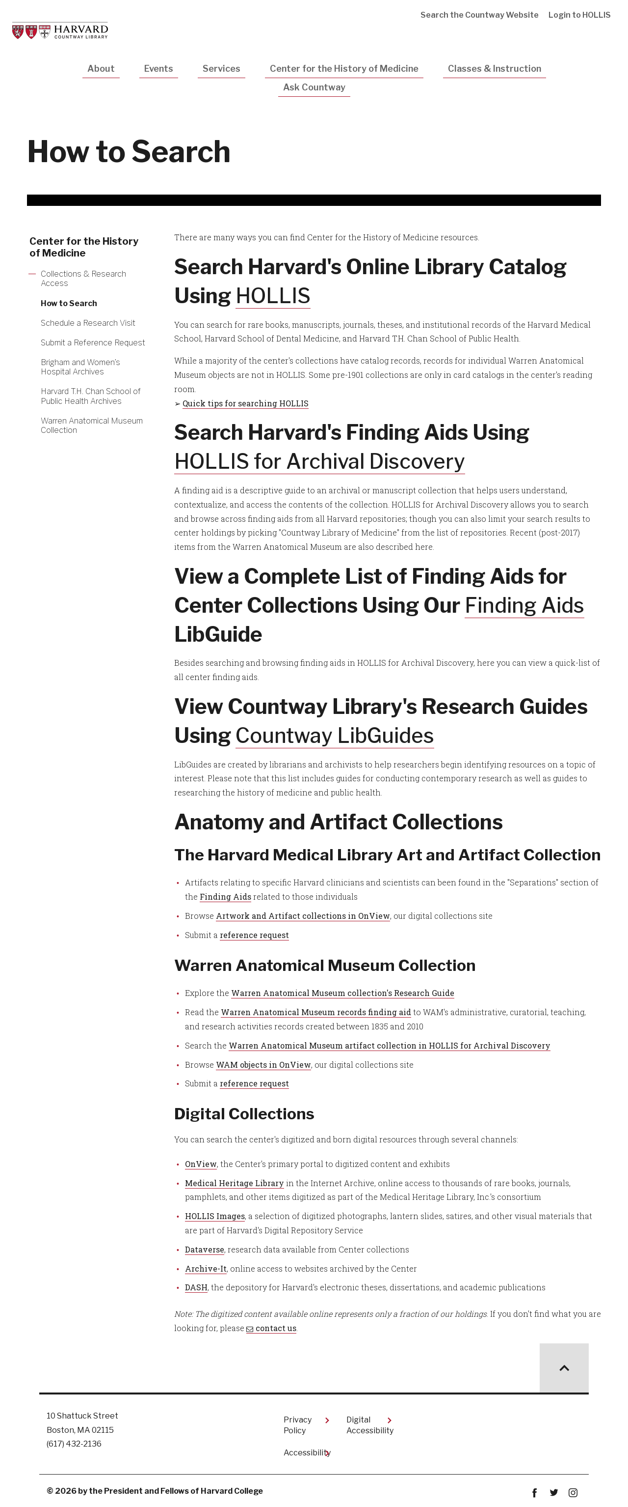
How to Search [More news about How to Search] (69, 303)
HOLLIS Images (215, 1216)
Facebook (534, 1493)
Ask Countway (314, 87)
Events (158, 68)
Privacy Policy (298, 1425)
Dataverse (204, 1249)
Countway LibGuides (336, 735)
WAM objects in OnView (263, 1064)
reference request (254, 935)
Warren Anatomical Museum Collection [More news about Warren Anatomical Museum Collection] (92, 425)
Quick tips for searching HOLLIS (246, 403)
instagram (572, 1493)
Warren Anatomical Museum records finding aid (316, 1012)
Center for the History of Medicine (344, 68)
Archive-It (206, 1268)
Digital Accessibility (369, 1425)
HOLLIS (273, 295)
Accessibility (307, 1452)
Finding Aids (525, 605)
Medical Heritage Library (234, 1183)
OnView (201, 1164)
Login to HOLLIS (580, 15)
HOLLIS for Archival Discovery (320, 461)
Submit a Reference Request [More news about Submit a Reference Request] (93, 342)
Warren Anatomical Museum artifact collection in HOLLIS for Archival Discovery (389, 1045)
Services (221, 68)
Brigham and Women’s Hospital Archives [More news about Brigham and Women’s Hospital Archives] (80, 367)
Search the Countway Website (479, 15)
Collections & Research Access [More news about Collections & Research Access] (83, 278)
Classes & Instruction (494, 68)
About (101, 68)
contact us (276, 1328)
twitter (553, 1493)
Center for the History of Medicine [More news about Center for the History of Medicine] (83, 247)
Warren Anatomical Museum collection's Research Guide (342, 993)
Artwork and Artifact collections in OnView (303, 915)
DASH (196, 1287)
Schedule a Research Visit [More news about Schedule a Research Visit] (88, 323)
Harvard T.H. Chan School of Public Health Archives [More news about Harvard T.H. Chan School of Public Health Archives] (91, 396)
